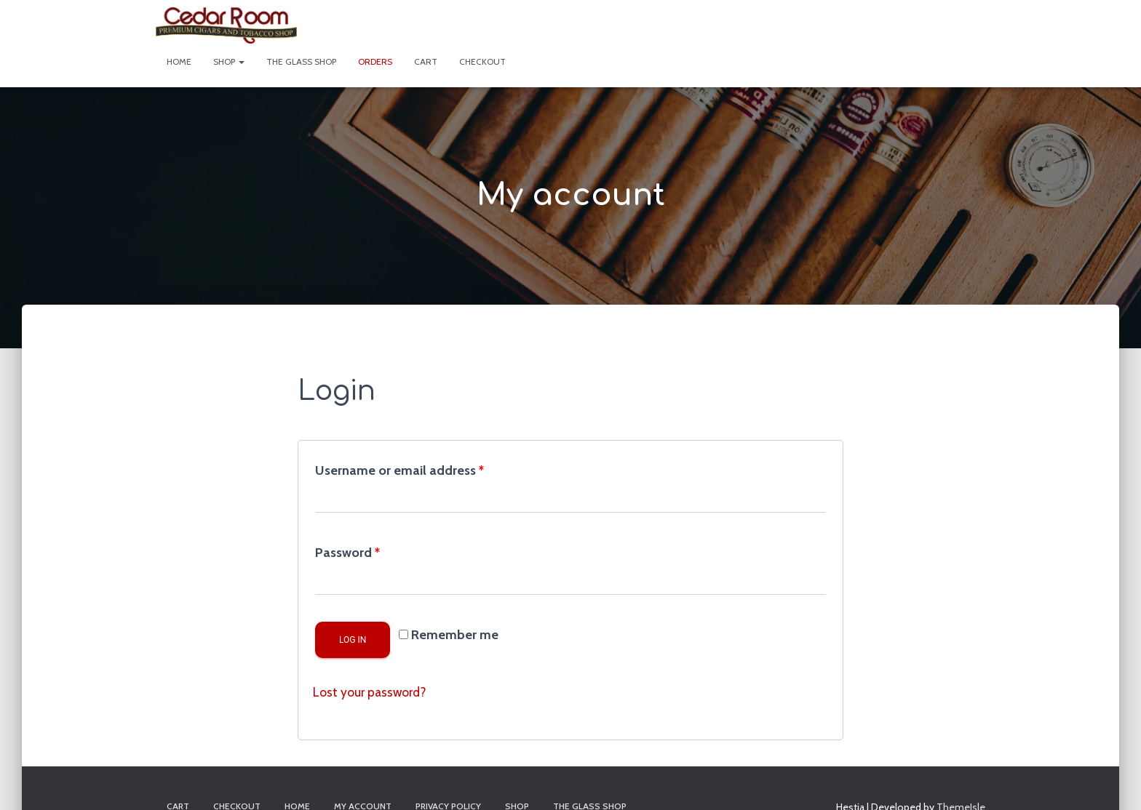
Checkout (482, 61)
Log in (352, 640)
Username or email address (399, 470)
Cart (425, 61)
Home (179, 61)
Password (347, 553)
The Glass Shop (301, 61)
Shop (228, 61)
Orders (375, 61)
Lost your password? (371, 692)
